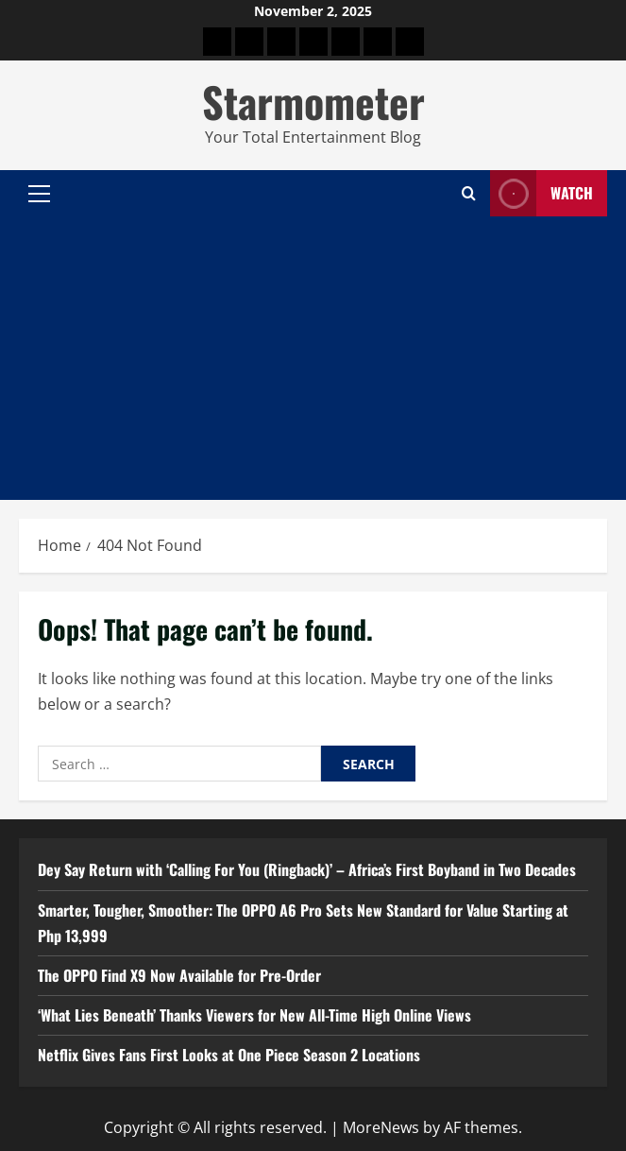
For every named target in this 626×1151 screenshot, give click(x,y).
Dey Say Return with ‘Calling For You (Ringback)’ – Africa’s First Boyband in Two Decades (307, 869)
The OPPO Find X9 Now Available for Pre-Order (179, 975)
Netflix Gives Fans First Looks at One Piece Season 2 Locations (229, 1054)
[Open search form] (469, 193)
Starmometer (313, 101)
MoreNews (381, 1127)
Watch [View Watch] (541, 193)
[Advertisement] (313, 358)
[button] (39, 193)
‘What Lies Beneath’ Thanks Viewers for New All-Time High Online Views (254, 1015)
